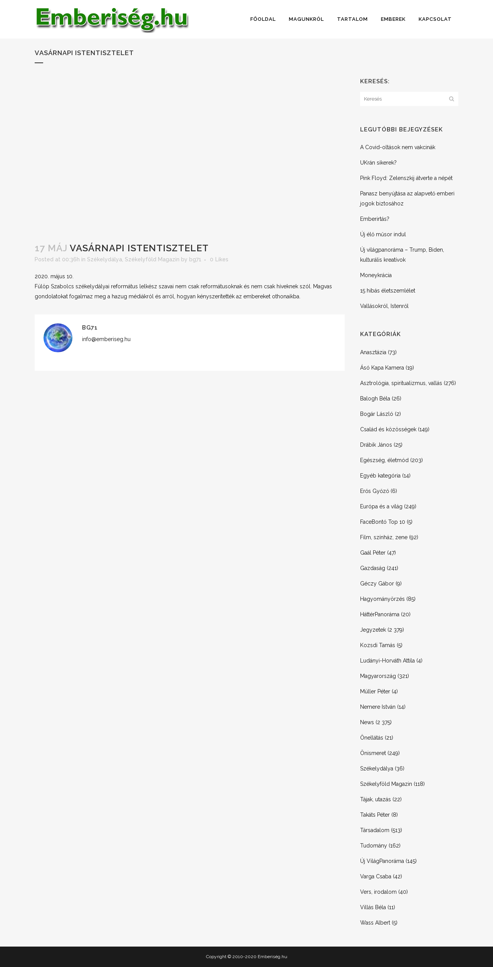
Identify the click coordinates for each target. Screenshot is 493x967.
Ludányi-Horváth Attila (387, 661)
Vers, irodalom (378, 892)
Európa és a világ (381, 506)
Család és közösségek (388, 429)
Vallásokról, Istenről (384, 306)
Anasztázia (373, 352)
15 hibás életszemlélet (387, 291)
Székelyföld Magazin (152, 259)
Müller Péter (375, 691)
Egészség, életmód (384, 460)
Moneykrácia (376, 275)
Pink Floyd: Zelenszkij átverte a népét (406, 178)
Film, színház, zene (383, 537)
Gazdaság (372, 568)
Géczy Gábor (377, 583)
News (367, 722)
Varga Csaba (375, 876)
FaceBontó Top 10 (382, 522)
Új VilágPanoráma (382, 861)
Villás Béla (373, 907)
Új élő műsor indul (383, 234)
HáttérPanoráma (379, 614)
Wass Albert (375, 923)
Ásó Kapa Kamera (382, 368)
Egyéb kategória (380, 476)
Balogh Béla (375, 398)
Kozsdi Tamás (377, 645)
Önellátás (371, 738)
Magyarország (378, 676)
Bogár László (376, 414)
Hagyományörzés (382, 599)
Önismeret (373, 753)
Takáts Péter (375, 815)
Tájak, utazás (375, 799)
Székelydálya (104, 259)
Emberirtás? (374, 219)
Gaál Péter (373, 553)
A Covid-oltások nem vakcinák (397, 147)
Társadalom (374, 830)
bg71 (195, 259)
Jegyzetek (373, 630)
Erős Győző (374, 491)
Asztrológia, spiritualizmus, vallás (401, 383)
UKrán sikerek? (378, 163)
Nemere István (378, 707)
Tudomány (373, 846)
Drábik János (376, 445)
